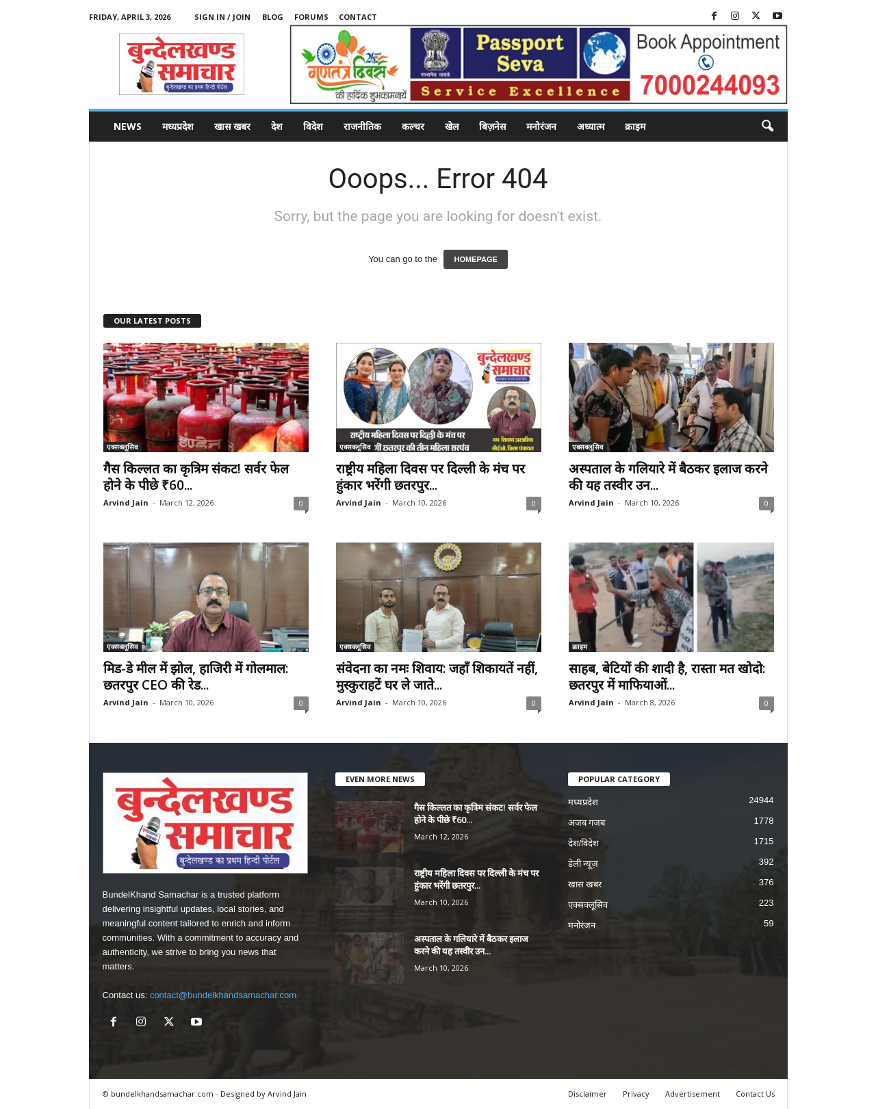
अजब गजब (587, 823)
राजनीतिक (362, 126)
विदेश (313, 126)
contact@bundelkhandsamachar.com (223, 995)
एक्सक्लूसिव (122, 447)
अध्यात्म (590, 126)
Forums (311, 17)
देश (277, 126)
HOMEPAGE (475, 259)
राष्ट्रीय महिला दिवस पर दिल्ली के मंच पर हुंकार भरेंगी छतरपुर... (430, 477)
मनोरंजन (541, 126)
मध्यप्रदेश (178, 126)
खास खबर (232, 126)
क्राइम (635, 126)
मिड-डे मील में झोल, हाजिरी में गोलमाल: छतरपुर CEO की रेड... (195, 677)
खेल (452, 126)
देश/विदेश (584, 843)
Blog (272, 17)
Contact (358, 17)
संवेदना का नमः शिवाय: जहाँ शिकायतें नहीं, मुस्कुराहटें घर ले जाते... (437, 677)
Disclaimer (587, 1093)
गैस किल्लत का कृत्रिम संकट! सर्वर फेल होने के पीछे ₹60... (196, 477)
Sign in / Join (222, 17)
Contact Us (755, 1093)
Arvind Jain (126, 502)
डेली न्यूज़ (583, 864)
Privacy (636, 1093)
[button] (767, 127)
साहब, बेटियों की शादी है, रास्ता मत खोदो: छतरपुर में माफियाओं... (667, 677)
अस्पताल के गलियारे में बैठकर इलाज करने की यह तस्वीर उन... (668, 477)
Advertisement (692, 1093)
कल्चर (413, 126)
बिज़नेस (492, 126)
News (128, 126)
